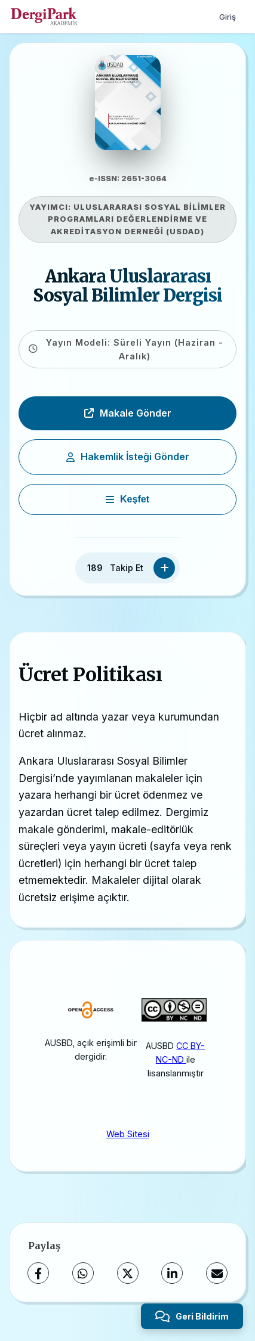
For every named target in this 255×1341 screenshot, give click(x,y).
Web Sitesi (127, 1134)
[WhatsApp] (83, 1273)
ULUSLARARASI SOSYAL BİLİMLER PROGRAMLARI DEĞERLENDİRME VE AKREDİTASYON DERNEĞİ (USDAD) (137, 219)
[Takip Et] (164, 568)
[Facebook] (38, 1273)
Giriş (227, 16)
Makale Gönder (127, 413)
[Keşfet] (127, 499)
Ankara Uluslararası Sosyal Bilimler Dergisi (127, 286)
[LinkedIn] (172, 1273)
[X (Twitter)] (128, 1273)
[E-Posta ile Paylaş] (217, 1273)
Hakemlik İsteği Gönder (127, 456)
